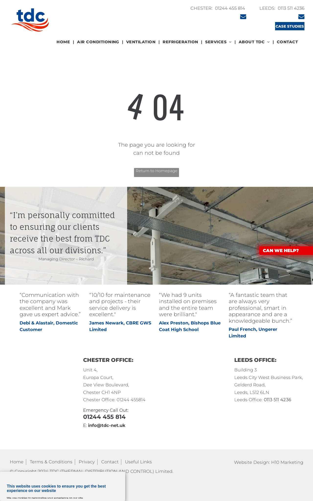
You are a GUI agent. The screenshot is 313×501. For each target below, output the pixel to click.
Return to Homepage (157, 170)
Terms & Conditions (51, 462)
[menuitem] (64, 42)
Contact (110, 462)
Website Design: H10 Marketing (268, 462)
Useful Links (138, 462)
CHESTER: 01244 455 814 (217, 8)
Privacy (87, 462)
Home (16, 462)
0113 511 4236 (291, 8)
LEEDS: (268, 8)
